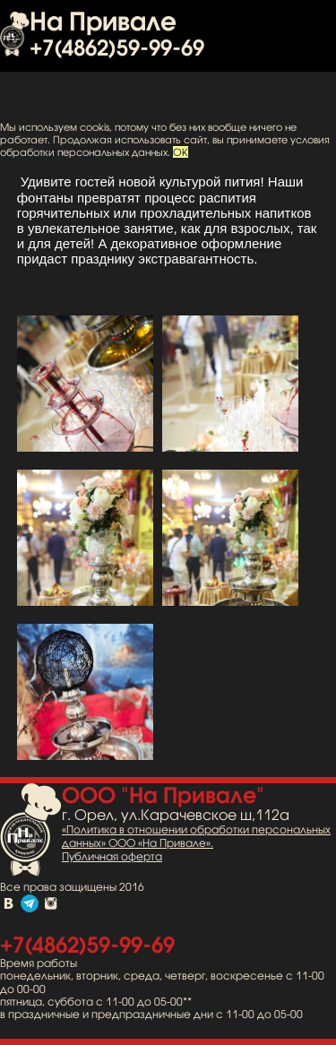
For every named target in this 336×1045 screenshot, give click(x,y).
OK (180, 152)
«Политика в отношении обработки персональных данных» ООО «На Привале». (196, 837)
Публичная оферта (112, 857)
